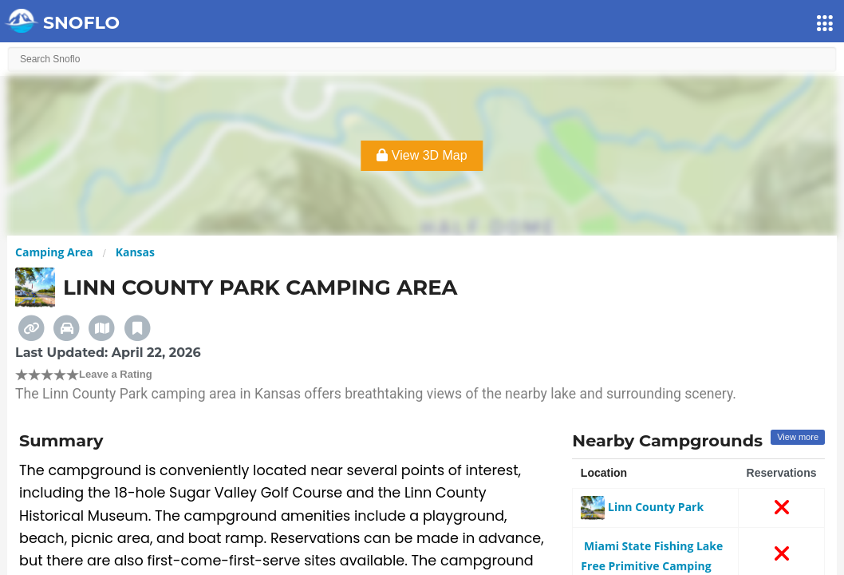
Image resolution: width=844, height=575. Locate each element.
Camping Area (54, 252)
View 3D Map (422, 155)
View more (797, 437)
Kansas (135, 252)
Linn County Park (642, 506)
